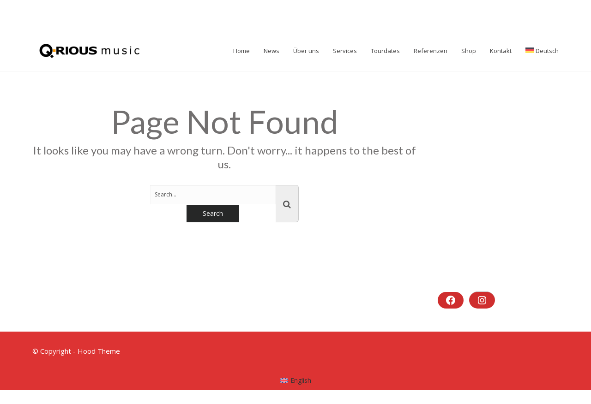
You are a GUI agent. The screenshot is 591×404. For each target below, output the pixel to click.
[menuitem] (295, 380)
